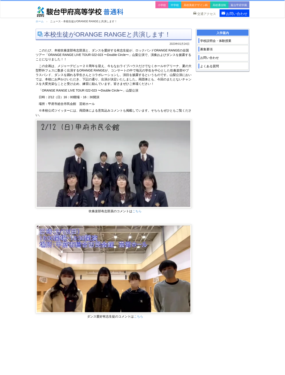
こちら (137, 211)
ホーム (40, 21)
